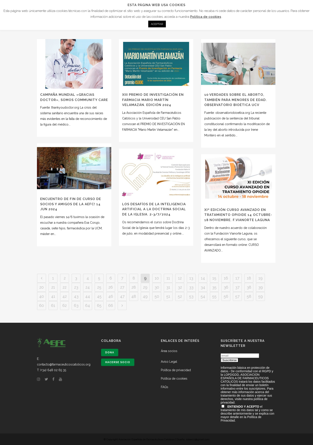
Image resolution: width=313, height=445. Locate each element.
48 (133, 296)
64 (87, 305)
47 (122, 296)
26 (110, 287)
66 (110, 305)
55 (214, 296)
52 (180, 296)
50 (157, 296)
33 (191, 287)
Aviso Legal (169, 361)
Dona (109, 352)
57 (237, 296)
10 (157, 278)
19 (260, 278)
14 (203, 278)
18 (249, 278)
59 (260, 296)
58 (249, 296)
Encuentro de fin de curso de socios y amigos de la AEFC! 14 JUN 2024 (70, 204)
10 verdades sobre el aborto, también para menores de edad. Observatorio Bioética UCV (235, 100)
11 (168, 278)
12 (180, 278)
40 (41, 296)
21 (53, 287)
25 (99, 287)
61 (53, 305)
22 (65, 287)
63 (76, 305)
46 (110, 296)
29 (145, 287)
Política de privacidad (176, 370)
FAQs (164, 387)
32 (180, 287)
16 (226, 278)
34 (203, 287)
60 (41, 305)
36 (226, 287)
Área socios (169, 351)
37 (237, 287)
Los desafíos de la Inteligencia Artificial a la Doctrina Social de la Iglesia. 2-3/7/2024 (154, 209)
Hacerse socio (117, 362)
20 (41, 287)
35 (214, 287)
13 (191, 278)
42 (64, 296)
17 (237, 278)
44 (87, 296)
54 (203, 296)
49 (145, 296)
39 (260, 287)
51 (168, 296)
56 (226, 296)
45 (99, 296)
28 (134, 287)
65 (99, 305)
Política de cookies (174, 378)
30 (157, 287)
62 (64, 305)
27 (122, 287)
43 (76, 296)
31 (168, 287)
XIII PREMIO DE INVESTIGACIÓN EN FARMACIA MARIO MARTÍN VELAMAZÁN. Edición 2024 (153, 100)
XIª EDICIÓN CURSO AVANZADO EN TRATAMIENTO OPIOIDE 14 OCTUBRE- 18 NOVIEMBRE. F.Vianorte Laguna (238, 215)
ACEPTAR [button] (157, 24)
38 (249, 287)
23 (76, 287)
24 (87, 287)
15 (214, 278)
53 (191, 296)
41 (53, 296)
